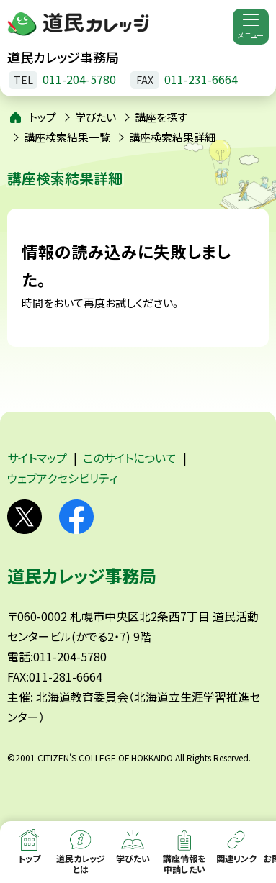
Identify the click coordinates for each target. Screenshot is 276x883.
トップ (42, 116)
